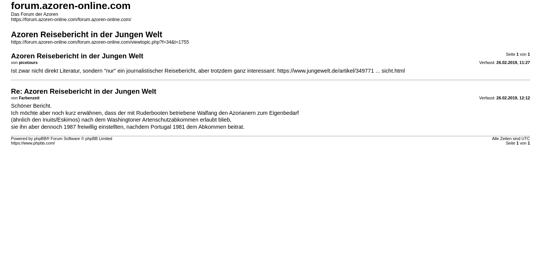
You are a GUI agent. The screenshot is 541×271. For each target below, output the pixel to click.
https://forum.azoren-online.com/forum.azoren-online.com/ (71, 19)
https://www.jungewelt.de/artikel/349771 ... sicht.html (341, 71)
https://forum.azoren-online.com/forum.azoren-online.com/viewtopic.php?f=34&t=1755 (100, 42)
